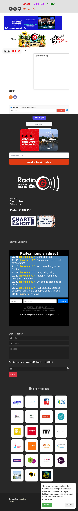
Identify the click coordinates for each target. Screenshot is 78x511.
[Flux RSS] (11, 97)
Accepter (47, 505)
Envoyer (13, 374)
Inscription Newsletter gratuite (39, 162)
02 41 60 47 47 (28, 8)
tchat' (51, 3)
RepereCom (22, 499)
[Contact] (15, 97)
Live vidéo (39, 3)
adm (11, 501)
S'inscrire (61, 110)
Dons (26, 3)
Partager (39, 118)
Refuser (69, 505)
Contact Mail (22, 241)
